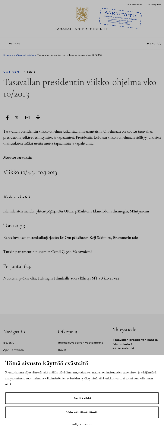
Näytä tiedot (82, 424)
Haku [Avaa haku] (151, 43)
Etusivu (8, 54)
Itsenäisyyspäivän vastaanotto (80, 342)
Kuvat (62, 350)
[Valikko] (13, 43)
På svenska (134, 4)
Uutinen (11, 71)
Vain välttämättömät (82, 412)
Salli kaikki (82, 398)
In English (154, 4)
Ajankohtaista (25, 54)
